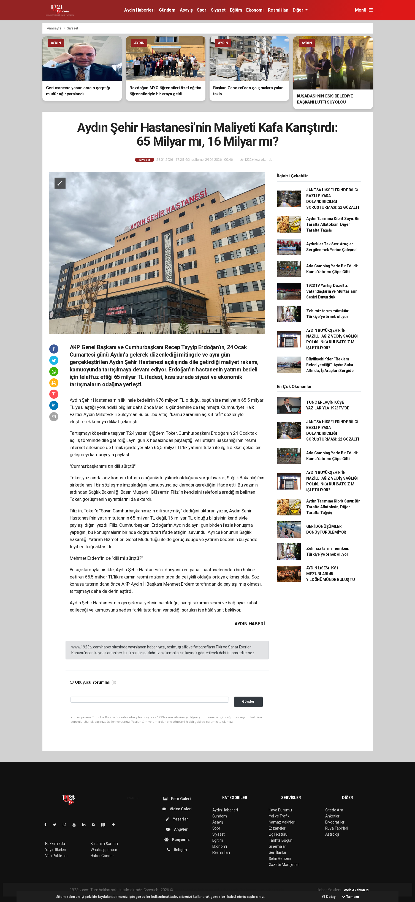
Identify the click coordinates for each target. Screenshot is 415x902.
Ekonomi (254, 10)
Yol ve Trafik (279, 816)
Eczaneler (277, 828)
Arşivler (177, 829)
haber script (275, 890)
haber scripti (230, 890)
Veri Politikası (56, 856)
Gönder (248, 701)
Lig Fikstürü (278, 834)
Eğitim (236, 10)
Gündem (167, 10)
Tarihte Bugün (281, 840)
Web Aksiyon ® (356, 890)
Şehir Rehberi (280, 858)
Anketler (332, 816)
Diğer (299, 10)
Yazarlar (177, 819)
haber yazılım (253, 890)
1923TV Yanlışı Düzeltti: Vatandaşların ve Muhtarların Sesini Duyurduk (331, 291)
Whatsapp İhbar (104, 849)
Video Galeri (177, 809)
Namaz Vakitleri (282, 822)
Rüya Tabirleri (336, 828)
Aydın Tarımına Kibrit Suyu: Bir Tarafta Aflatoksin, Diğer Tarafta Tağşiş (333, 224)
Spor (201, 10)
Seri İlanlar (278, 852)
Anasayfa (54, 28)
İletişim (177, 849)
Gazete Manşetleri (284, 864)
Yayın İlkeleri (55, 849)
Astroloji (332, 834)
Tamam (350, 897)
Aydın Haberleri (139, 10)
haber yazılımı (185, 890)
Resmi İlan (278, 10)
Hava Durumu (280, 810)
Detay (329, 897)
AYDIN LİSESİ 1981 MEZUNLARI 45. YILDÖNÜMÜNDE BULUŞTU (330, 574)
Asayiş (186, 10)
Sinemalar (277, 846)
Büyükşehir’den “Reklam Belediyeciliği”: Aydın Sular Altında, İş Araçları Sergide (330, 365)
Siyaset (218, 10)
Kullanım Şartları (104, 843)
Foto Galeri (177, 799)
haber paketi (208, 890)
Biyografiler (335, 822)
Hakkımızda (55, 843)
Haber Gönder (102, 856)
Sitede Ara (334, 810)
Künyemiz (176, 839)
